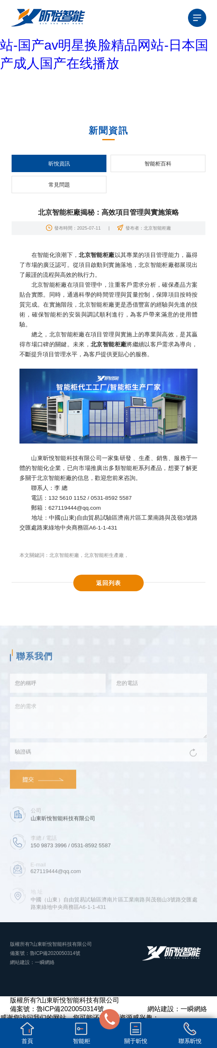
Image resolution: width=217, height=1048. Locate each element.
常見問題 (59, 185)
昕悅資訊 (59, 164)
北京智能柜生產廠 (104, 555)
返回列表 (108, 583)
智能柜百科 (158, 164)
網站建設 (20, 962)
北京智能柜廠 (64, 555)
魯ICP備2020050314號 (55, 953)
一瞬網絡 (45, 962)
